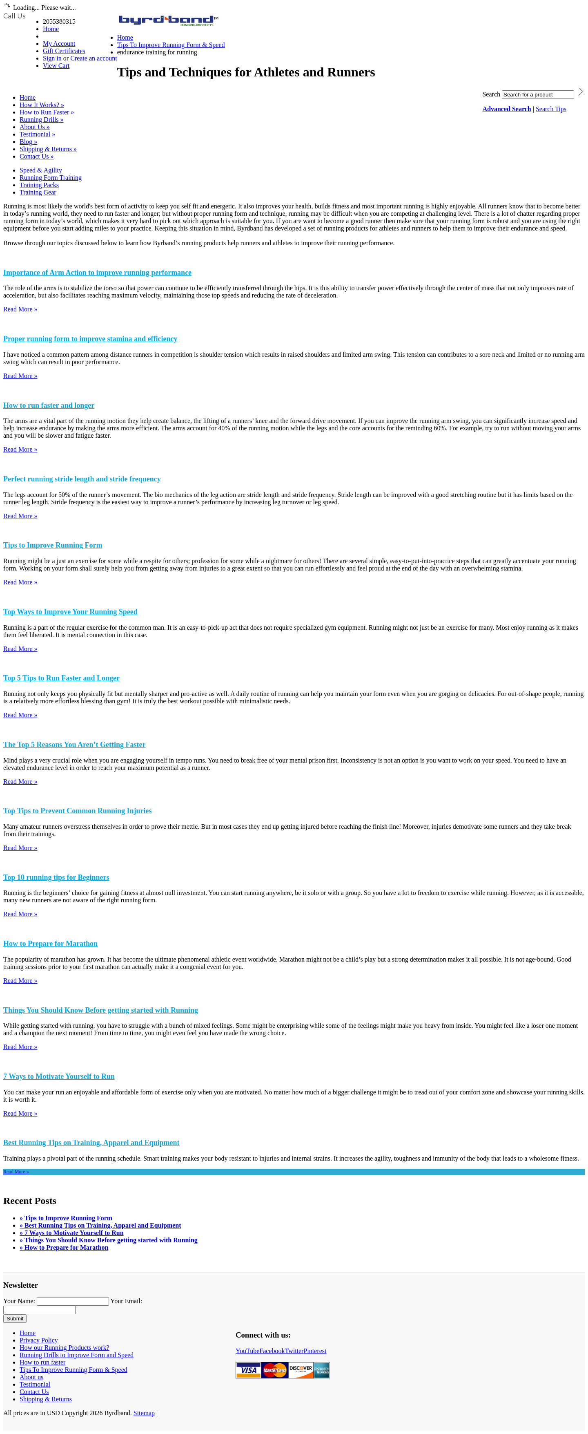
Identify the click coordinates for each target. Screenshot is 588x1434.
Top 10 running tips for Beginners (56, 877)
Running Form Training (51, 177)
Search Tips (551, 108)
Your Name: (19, 1301)
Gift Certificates (64, 50)
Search (491, 94)
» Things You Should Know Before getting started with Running (109, 1240)
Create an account (93, 58)
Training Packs (39, 184)
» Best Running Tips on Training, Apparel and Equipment (100, 1225)
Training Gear (38, 192)
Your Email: (126, 1301)
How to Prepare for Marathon (50, 944)
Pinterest (314, 1350)
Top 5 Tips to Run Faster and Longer (61, 678)
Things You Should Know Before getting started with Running (100, 1010)
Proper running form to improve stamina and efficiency (90, 339)
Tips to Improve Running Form (52, 545)
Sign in (52, 58)
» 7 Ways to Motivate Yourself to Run (72, 1232)
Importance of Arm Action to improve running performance (97, 272)
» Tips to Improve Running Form (66, 1218)
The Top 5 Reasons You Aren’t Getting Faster (74, 744)
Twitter (294, 1350)
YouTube (247, 1350)
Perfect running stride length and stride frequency (82, 479)
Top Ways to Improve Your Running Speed (70, 612)
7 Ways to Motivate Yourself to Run (59, 1076)
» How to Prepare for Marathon (64, 1247)
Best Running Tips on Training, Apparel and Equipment (91, 1143)
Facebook (272, 1350)
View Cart (56, 65)
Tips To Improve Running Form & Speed (171, 44)
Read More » (20, 309)
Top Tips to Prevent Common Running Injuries (77, 811)
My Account (59, 43)
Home (51, 28)
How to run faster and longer (48, 405)
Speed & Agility (41, 170)
